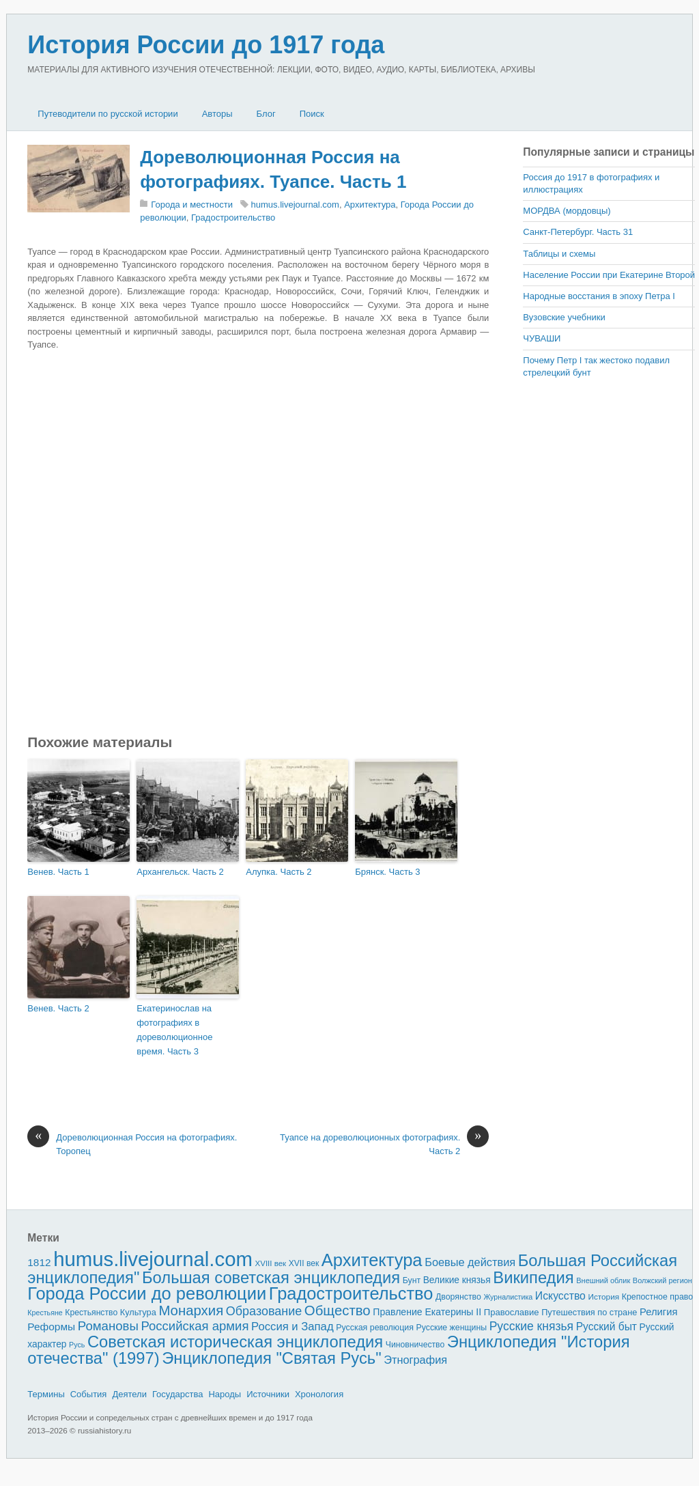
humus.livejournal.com (295, 204)
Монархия (190, 1310)
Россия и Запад (292, 1326)
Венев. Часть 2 (58, 1008)
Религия (659, 1311)
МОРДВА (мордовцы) (566, 211)
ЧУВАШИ (541, 338)
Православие (511, 1312)
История (604, 1296)
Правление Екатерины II (427, 1311)
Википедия (533, 1277)
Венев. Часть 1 (58, 872)
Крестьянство (91, 1312)
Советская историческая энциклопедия (235, 1341)
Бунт (411, 1280)
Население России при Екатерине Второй (609, 275)
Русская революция (375, 1327)
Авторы (217, 114)
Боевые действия (470, 1262)
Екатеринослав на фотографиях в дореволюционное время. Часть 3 (174, 1029)
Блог (266, 114)
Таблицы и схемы (559, 254)
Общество (337, 1310)
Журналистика (507, 1297)
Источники (267, 1394)
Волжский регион (662, 1280)
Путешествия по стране (589, 1312)
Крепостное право (658, 1297)
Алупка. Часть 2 (278, 872)
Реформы (51, 1326)
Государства (177, 1394)
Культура (138, 1312)
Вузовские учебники (564, 317)
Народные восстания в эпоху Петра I (599, 296)
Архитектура (369, 204)
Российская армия (195, 1326)
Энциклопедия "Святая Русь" (271, 1358)
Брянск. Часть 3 (387, 872)
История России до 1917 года (205, 45)
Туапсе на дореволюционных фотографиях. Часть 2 (384, 1143)
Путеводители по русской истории (107, 114)
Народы (224, 1394)
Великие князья (457, 1280)
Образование (264, 1311)
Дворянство (458, 1297)
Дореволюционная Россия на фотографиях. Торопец (132, 1143)
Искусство (560, 1296)
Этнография (415, 1360)
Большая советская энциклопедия (271, 1277)
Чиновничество (415, 1344)
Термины (45, 1394)
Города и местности (192, 204)
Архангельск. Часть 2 (180, 872)
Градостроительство (233, 217)
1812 (39, 1262)
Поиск (312, 114)
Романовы (108, 1326)
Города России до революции (146, 1293)
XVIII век (271, 1263)
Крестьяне (44, 1312)
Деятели (129, 1394)
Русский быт (606, 1326)
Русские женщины (451, 1327)
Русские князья (531, 1326)
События (88, 1394)
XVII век (304, 1263)
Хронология (319, 1394)
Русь (77, 1345)
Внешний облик (603, 1280)
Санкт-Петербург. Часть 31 (578, 232)
